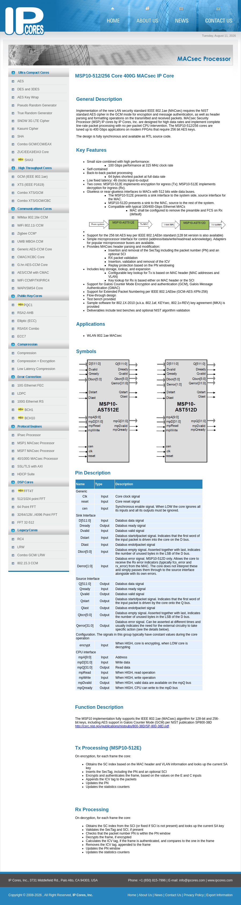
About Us (145, 895)
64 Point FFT (26, 507)
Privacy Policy (194, 895)
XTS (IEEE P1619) (30, 185)
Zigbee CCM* (27, 233)
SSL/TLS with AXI (30, 466)
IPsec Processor (29, 435)
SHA (20, 136)
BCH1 (29, 410)
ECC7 (21, 336)
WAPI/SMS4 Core (30, 288)
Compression (26, 353)
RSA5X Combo (28, 329)
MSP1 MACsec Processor (36, 443)
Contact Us (173, 895)
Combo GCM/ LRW (31, 555)
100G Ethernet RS (30, 401)
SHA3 (29, 160)
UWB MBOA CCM (30, 241)
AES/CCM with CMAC (33, 273)
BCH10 (30, 418)
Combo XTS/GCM (30, 193)
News (159, 895)
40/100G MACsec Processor (37, 459)
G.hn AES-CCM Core (32, 265)
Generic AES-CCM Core (34, 249)
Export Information (218, 895)
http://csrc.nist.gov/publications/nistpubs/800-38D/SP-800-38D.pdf (122, 726)
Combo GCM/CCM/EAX (34, 144)
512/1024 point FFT (31, 499)
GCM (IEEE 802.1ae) (32, 177)
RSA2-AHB (25, 313)
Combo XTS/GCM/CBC (34, 201)
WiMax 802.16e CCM (32, 217)
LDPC (21, 393)
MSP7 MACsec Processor (36, 451)
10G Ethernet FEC (30, 385)
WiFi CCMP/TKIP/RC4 (33, 280)
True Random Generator (34, 113)
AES (20, 81)
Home (132, 895)
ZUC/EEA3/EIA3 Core (33, 152)
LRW (20, 547)
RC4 (20, 539)
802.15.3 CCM (27, 563)
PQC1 (28, 305)
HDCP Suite (26, 474)
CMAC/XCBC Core (30, 257)
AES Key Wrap (28, 97)
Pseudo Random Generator (37, 105)
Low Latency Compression (36, 369)
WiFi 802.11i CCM (30, 225)
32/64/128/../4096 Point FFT (37, 515)
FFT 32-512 (25, 522)
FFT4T (25, 491)
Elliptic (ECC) (26, 321)
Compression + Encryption (36, 361)
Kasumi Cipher (28, 129)
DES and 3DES (28, 89)
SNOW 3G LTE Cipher (33, 121)
